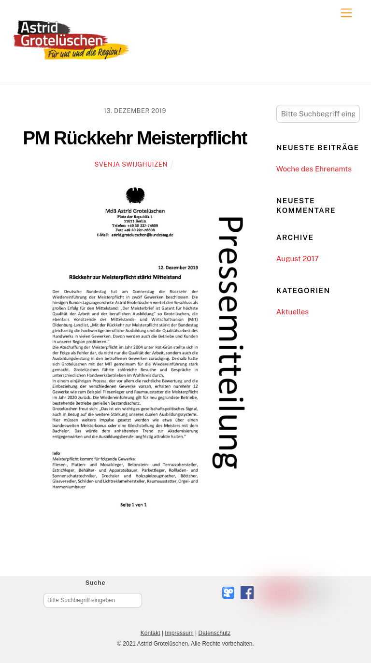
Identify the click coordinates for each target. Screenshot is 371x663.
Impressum (179, 633)
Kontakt (150, 633)
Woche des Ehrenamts (314, 169)
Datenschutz (214, 633)
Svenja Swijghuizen (131, 164)
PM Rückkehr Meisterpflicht (135, 137)
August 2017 (297, 258)
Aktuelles (292, 312)
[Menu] (346, 13)
